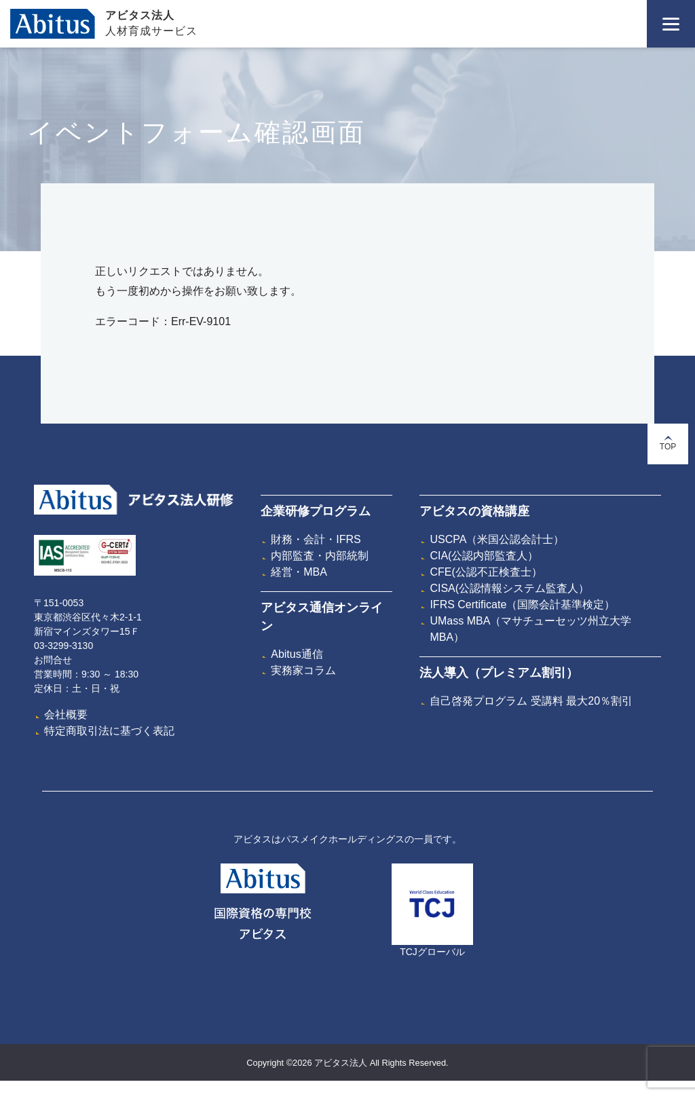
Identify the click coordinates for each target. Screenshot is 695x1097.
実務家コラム (303, 670)
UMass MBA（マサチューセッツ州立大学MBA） (530, 629)
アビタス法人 (139, 15)
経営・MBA (299, 572)
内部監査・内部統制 (320, 555)
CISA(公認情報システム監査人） (509, 588)
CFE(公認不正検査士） (486, 572)
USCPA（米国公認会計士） (497, 539)
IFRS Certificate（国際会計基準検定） (522, 604)
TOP (668, 443)
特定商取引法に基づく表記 (109, 731)
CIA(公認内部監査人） (484, 555)
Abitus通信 (296, 654)
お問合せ (53, 659)
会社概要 (66, 714)
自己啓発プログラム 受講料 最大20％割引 (531, 701)
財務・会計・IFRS (315, 539)
